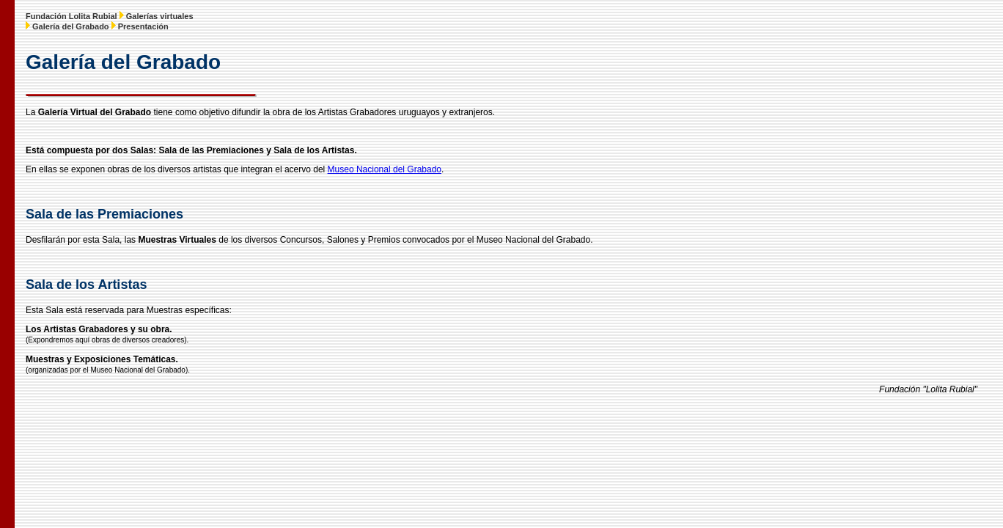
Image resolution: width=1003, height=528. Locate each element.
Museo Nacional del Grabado (384, 169)
